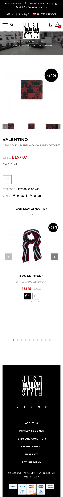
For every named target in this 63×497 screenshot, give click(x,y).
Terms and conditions (31, 438)
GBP (9, 14)
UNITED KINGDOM (47, 14)
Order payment (31, 446)
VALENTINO (15, 139)
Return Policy (31, 462)
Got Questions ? (13, 3)
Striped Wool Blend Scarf (31, 282)
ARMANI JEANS (31, 276)
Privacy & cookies (31, 430)
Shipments (31, 454)
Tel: (38, 3)
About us (31, 423)
